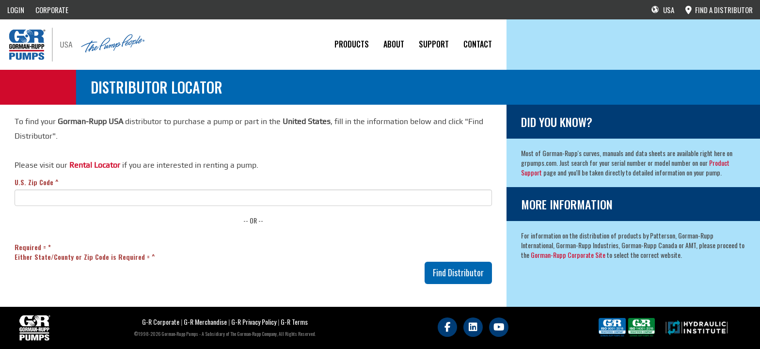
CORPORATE (51, 9)
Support (434, 44)
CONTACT (477, 44)
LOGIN (15, 9)
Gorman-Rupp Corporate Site (568, 255)
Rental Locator (94, 165)
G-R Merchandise (205, 322)
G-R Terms (294, 322)
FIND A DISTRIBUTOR (719, 9)
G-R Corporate (160, 322)
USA (662, 9)
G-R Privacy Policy (253, 322)
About (393, 44)
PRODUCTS (351, 44)
